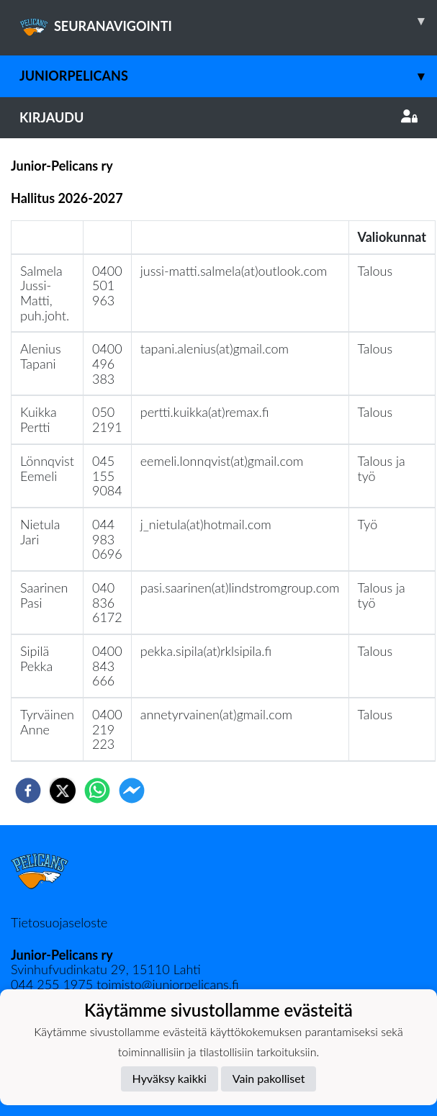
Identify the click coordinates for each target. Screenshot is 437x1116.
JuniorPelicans (228, 75)
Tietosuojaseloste (59, 922)
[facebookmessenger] (132, 791)
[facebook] (28, 791)
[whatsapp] (97, 791)
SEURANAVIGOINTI (228, 21)
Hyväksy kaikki (169, 1078)
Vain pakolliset (269, 1078)
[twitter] (63, 791)
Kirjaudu (218, 117)
